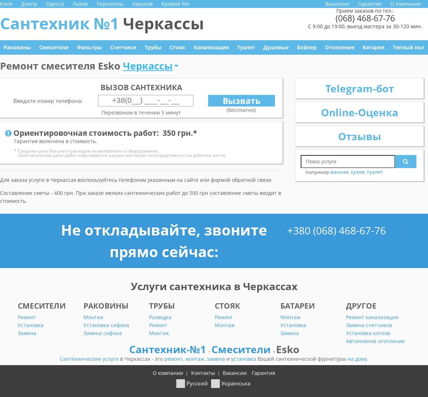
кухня (358, 171)
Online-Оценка (359, 112)
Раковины (17, 47)
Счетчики (123, 47)
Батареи (373, 47)
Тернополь (110, 3)
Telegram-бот (359, 88)
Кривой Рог (175, 3)
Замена (27, 333)
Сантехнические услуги (90, 358)
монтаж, (196, 358)
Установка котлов (368, 333)
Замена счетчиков (369, 325)
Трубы (153, 47)
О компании (405, 3)
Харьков (142, 3)
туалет (375, 171)
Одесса (55, 3)
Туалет (246, 47)
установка (244, 358)
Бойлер (307, 47)
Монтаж (93, 317)
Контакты (203, 372)
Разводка (160, 317)
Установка (31, 325)
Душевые (276, 47)
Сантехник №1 (102, 23)
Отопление (339, 47)
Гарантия (370, 3)
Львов (80, 3)
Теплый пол (408, 47)
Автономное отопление (375, 341)
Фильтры (89, 47)
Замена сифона (102, 333)
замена (216, 358)
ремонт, (174, 358)
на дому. (358, 358)
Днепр (29, 3)
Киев (6, 3)
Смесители (54, 47)
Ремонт (27, 317)
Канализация (211, 47)
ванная (339, 171)
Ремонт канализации (372, 317)
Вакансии (337, 3)
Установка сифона (106, 325)
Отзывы (359, 136)
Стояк (177, 47)
